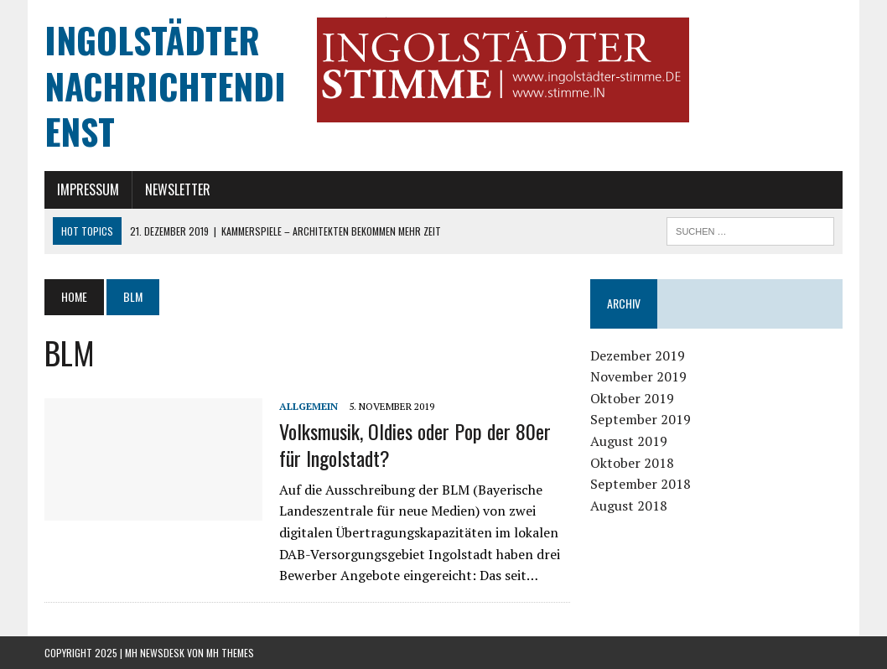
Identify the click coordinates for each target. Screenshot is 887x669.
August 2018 (628, 505)
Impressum (88, 189)
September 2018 (640, 484)
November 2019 (638, 376)
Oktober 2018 (632, 463)
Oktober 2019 (632, 398)
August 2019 (628, 441)
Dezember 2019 (637, 355)
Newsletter (177, 189)
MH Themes (230, 653)
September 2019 (640, 419)
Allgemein (308, 406)
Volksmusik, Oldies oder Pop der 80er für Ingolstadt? (415, 444)
